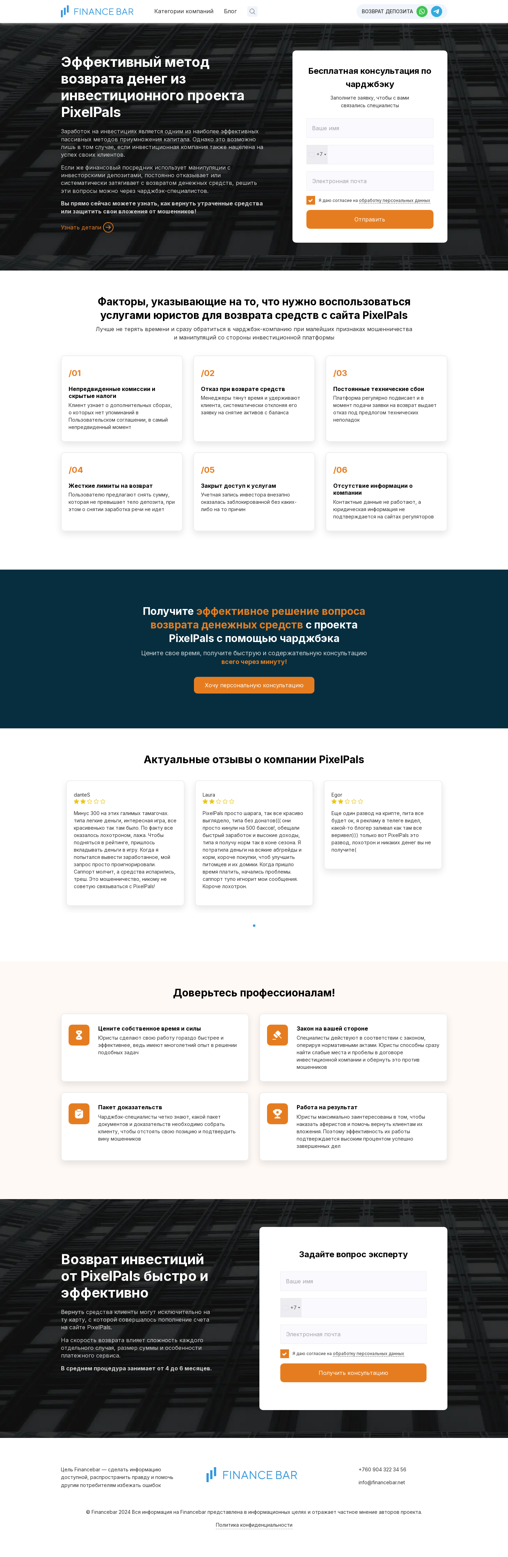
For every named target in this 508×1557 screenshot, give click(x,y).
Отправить (369, 219)
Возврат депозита (387, 11)
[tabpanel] (125, 843)
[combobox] (317, 154)
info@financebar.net (382, 1482)
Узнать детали (87, 227)
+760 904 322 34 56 (382, 1469)
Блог (230, 11)
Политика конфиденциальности (254, 1525)
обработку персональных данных (394, 200)
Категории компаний (183, 11)
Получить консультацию (353, 1372)
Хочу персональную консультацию (254, 685)
